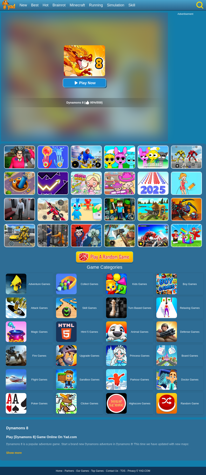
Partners (69, 470)
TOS (122, 470)
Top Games (97, 470)
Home (59, 470)
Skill (131, 5)
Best (35, 5)
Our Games (82, 470)
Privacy (132, 470)
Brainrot (59, 5)
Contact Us (112, 470)
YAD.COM (144, 470)
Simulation (115, 5)
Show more (14, 452)
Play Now (84, 82)
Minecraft (77, 5)
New (23, 5)
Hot (45, 5)
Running (96, 5)
